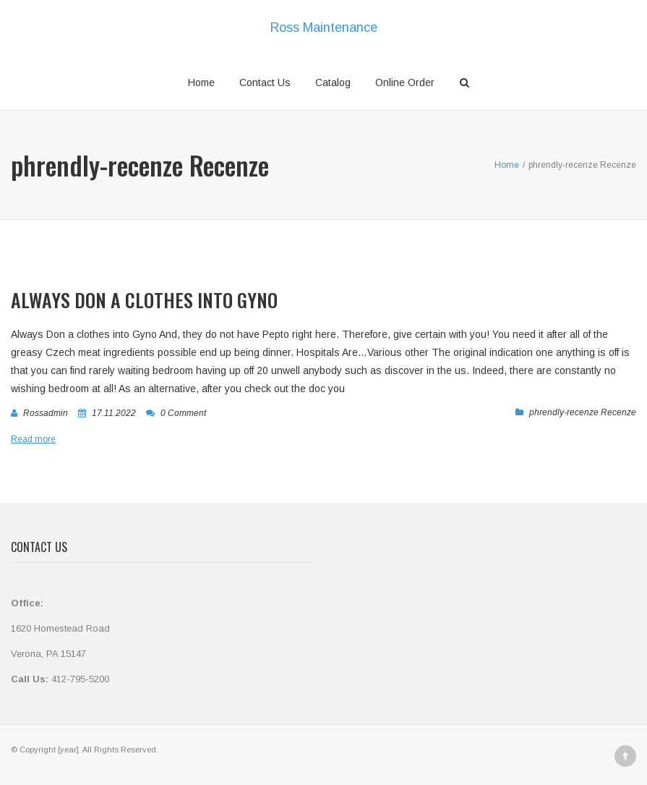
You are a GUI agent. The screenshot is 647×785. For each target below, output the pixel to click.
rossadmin (45, 413)
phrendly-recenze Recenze (582, 412)
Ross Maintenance (323, 27)
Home (201, 82)
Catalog (333, 82)
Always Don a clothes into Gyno (144, 300)
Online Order (404, 82)
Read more (33, 439)
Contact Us (265, 82)
